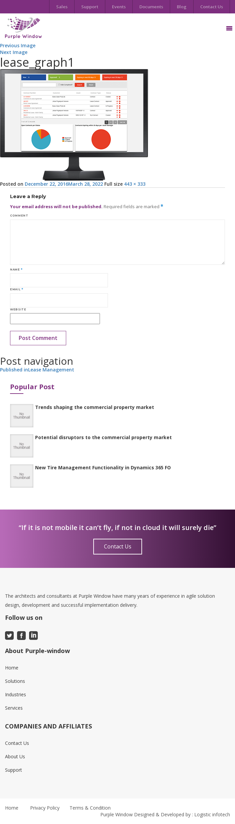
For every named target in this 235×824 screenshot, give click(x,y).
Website (18, 309)
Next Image (13, 52)
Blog (182, 7)
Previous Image (17, 45)
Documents (151, 7)
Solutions (15, 681)
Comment (19, 215)
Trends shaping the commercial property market (94, 407)
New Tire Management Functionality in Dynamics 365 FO (103, 467)
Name (16, 269)
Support (89, 7)
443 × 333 (134, 184)
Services (14, 708)
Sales (62, 7)
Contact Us (211, 7)
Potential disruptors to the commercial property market (103, 437)
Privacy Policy (45, 808)
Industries (15, 694)
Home (11, 667)
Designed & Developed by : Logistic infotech (182, 814)
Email (16, 289)
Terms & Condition (90, 808)
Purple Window (116, 814)
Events (119, 7)
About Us (15, 756)
